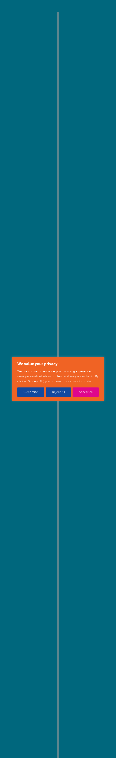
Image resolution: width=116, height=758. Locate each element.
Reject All (58, 392)
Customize (30, 392)
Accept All (86, 392)
